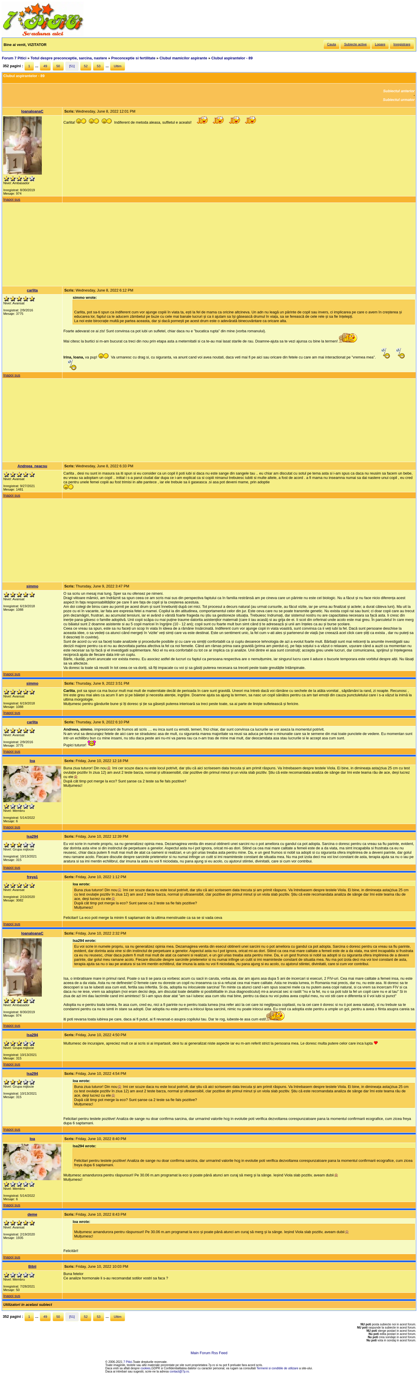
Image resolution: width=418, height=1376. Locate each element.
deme (32, 1214)
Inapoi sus (11, 199)
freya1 (32, 877)
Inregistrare (401, 44)
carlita (32, 290)
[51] (72, 66)
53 (98, 66)
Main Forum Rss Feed (209, 1353)
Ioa (32, 761)
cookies (145, 1368)
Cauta (331, 44)
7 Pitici (127, 1361)
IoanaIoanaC (32, 111)
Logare (380, 44)
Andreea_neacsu (32, 466)
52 (86, 66)
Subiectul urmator (399, 99)
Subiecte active (355, 44)
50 (58, 66)
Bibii (32, 1266)
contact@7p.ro (179, 1371)
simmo (32, 586)
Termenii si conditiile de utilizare (277, 1368)
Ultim (117, 66)
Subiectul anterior (399, 91)
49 (45, 66)
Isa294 (32, 836)
